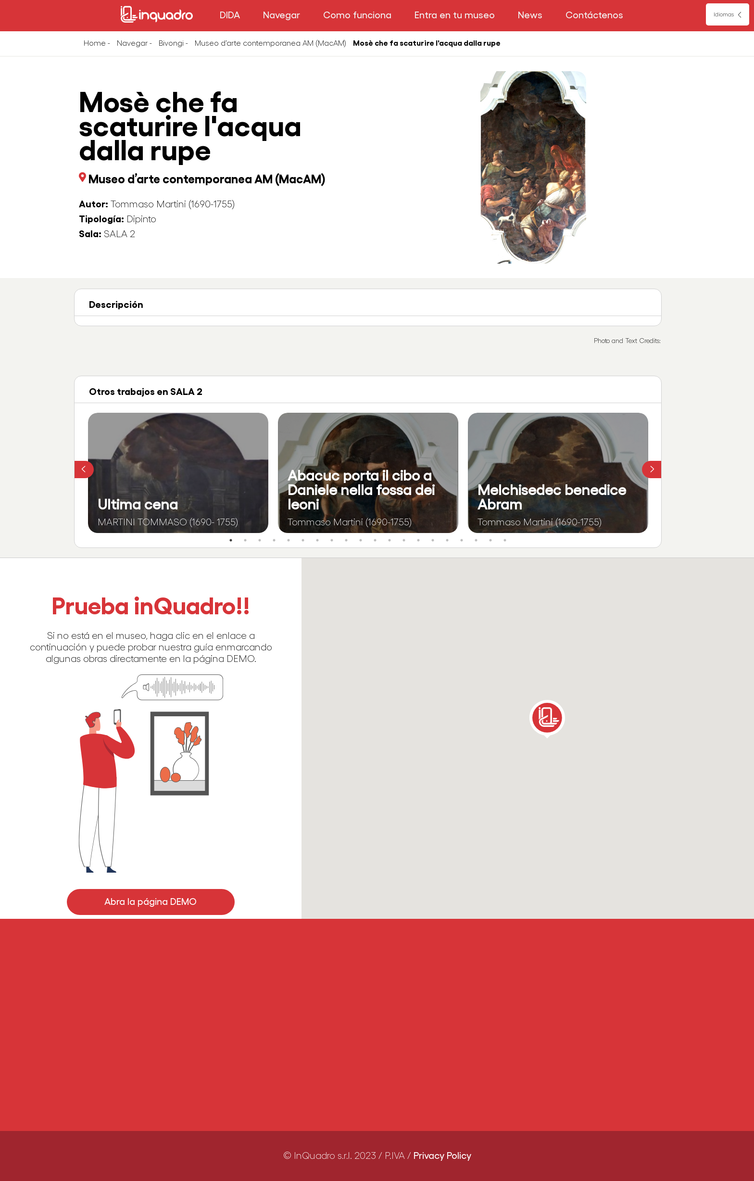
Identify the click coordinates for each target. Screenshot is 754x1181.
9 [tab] (346, 540)
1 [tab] (231, 540)
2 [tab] (245, 540)
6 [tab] (303, 540)
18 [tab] (476, 540)
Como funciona (357, 15)
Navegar (281, 15)
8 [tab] (332, 540)
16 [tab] (447, 540)
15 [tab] (433, 540)
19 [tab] (490, 540)
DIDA (230, 15)
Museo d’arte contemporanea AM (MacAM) (270, 43)
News (530, 15)
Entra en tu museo (455, 15)
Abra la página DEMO (151, 902)
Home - (97, 43)
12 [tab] (389, 540)
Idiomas (724, 14)
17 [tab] (461, 540)
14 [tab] (418, 540)
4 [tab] (274, 540)
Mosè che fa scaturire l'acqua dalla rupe (427, 43)
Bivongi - (173, 43)
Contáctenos (594, 15)
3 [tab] (259, 540)
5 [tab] (288, 540)
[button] (547, 719)
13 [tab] (404, 540)
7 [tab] (317, 540)
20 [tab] (505, 540)
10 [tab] (360, 540)
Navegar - (134, 43)
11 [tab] (375, 540)
